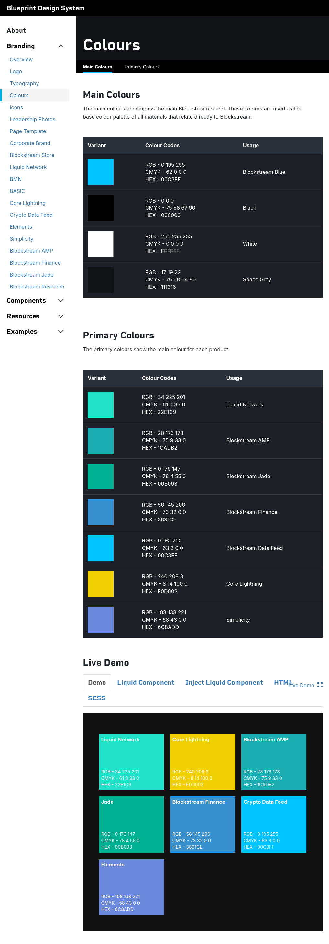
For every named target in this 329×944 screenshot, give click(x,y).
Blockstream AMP (31, 250)
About (16, 30)
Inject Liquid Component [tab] (224, 682)
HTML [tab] (283, 682)
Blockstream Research (37, 286)
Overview (21, 59)
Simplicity (21, 239)
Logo (16, 71)
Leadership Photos (32, 119)
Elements (21, 227)
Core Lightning (28, 203)
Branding (20, 46)
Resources (22, 316)
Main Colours (97, 66)
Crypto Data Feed (31, 215)
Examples (21, 331)
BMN (16, 179)
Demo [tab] (97, 682)
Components (26, 300)
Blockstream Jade (32, 274)
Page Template (28, 131)
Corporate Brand (30, 143)
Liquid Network (28, 167)
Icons (16, 107)
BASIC (17, 191)
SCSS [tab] (97, 698)
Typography (24, 83)
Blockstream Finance (35, 262)
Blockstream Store (32, 155)
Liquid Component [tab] (145, 682)
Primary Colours (142, 66)
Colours (19, 95)
